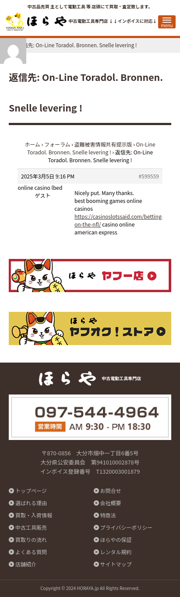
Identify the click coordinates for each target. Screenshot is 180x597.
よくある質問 (31, 551)
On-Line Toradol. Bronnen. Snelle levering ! (91, 148)
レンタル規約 (116, 551)
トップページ (31, 490)
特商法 (108, 515)
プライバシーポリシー (126, 527)
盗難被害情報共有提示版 (103, 144)
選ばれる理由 (31, 502)
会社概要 (110, 502)
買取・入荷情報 (33, 515)
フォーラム (57, 144)
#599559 (148, 176)
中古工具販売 (31, 527)
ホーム (32, 144)
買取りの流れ (31, 539)
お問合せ (110, 490)
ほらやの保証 (116, 539)
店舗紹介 (25, 564)
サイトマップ (116, 564)
